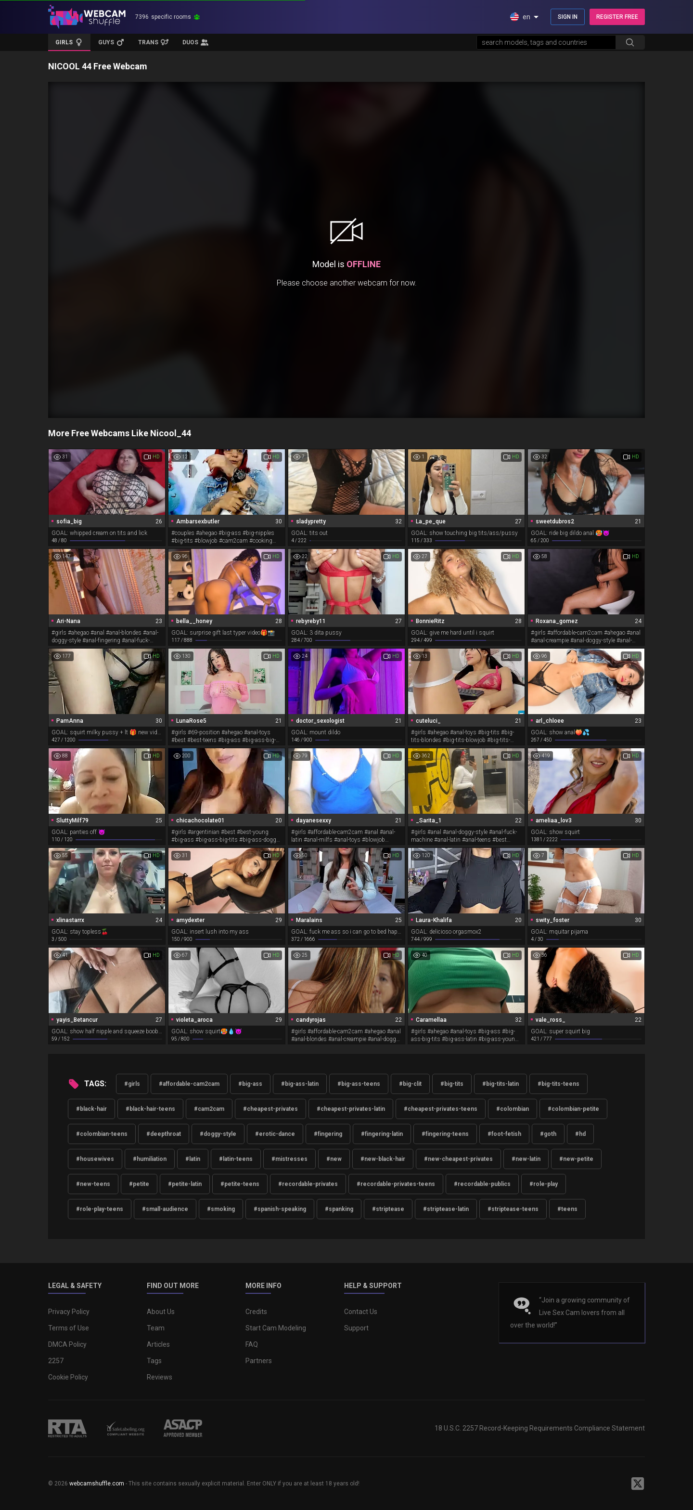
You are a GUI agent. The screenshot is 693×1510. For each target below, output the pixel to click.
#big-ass (250, 1083)
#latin (192, 1159)
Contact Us (360, 1311)
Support (356, 1328)
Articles (158, 1344)
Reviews (159, 1377)
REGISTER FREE (617, 16)
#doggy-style (218, 1134)
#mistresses (289, 1159)
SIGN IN (568, 16)
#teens (567, 1209)
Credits (256, 1311)
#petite (139, 1184)
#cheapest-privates (270, 1109)
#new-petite (576, 1159)
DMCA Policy (67, 1344)
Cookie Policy (68, 1377)
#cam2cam (209, 1109)
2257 (56, 1360)
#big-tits (451, 1083)
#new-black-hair (382, 1159)
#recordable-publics (482, 1184)
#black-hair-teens (150, 1109)
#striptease (388, 1209)
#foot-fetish (504, 1134)
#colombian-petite (573, 1109)
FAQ (251, 1344)
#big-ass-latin (300, 1083)
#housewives (95, 1159)
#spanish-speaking (280, 1209)
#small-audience (165, 1209)
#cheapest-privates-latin (351, 1109)
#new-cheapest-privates (458, 1159)
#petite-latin (185, 1184)
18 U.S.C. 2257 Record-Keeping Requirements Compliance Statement (540, 1428)
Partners (258, 1360)
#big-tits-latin (500, 1083)
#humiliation (150, 1159)
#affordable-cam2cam (189, 1083)
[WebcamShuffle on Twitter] (637, 1483)
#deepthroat (163, 1134)
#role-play (543, 1184)
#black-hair (91, 1109)
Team (156, 1328)
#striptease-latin (446, 1209)
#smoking (221, 1209)
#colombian (512, 1109)
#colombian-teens (102, 1134)
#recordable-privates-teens (396, 1184)
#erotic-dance (275, 1134)
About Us (161, 1311)
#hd (580, 1134)
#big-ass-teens (358, 1083)
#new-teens (93, 1184)
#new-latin (526, 1159)
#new (334, 1159)
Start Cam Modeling (275, 1328)
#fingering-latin (382, 1134)
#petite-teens (239, 1184)
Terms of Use (68, 1328)
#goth (548, 1134)
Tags (154, 1360)
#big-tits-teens (558, 1083)
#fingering (328, 1134)
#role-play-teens (99, 1209)
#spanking (339, 1209)
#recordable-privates (308, 1184)
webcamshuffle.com (96, 1483)
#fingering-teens (445, 1134)
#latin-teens (236, 1159)
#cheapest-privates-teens (440, 1109)
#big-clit (410, 1083)
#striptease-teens (513, 1209)
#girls (132, 1083)
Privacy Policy (69, 1311)
